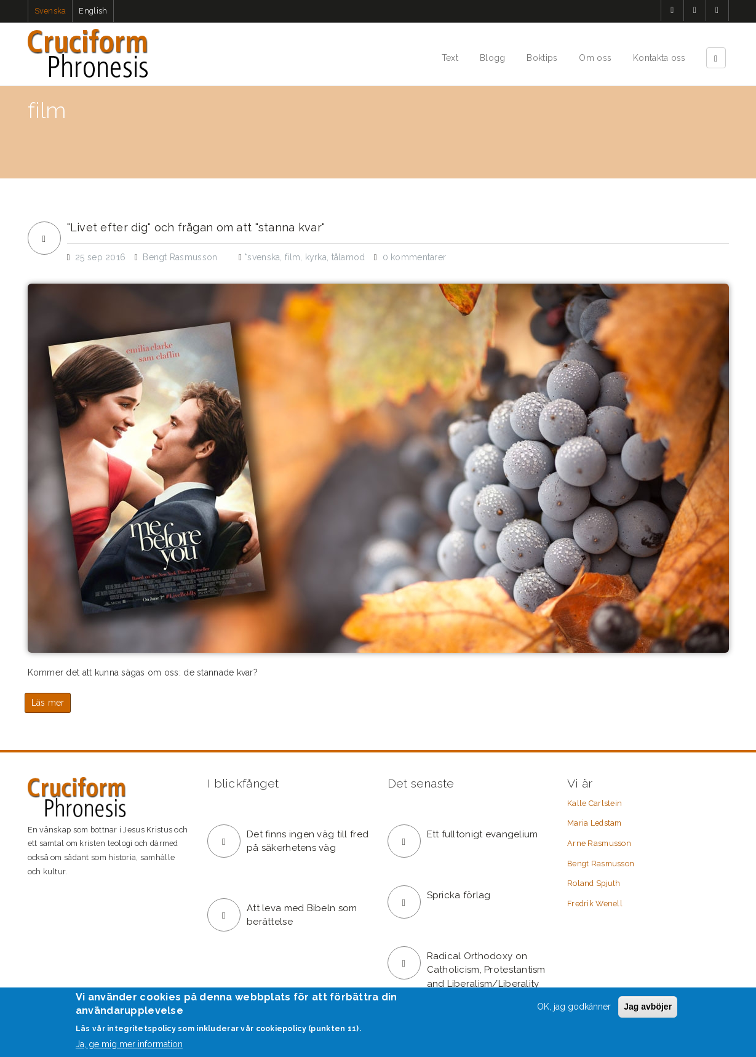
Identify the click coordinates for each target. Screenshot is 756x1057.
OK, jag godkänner (574, 1006)
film (292, 257)
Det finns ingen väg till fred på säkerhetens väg (307, 841)
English (93, 10)
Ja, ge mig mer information (129, 1044)
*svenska (262, 257)
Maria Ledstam (594, 823)
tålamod (348, 257)
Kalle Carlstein (594, 803)
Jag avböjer (648, 1006)
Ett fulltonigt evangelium (482, 834)
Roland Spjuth (594, 883)
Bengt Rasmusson (600, 863)
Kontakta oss (659, 58)
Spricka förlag (459, 895)
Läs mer (48, 703)
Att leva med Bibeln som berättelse (302, 915)
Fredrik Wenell (595, 903)
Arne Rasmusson (599, 843)
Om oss (595, 58)
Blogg (492, 58)
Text (450, 58)
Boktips (542, 58)
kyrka (316, 257)
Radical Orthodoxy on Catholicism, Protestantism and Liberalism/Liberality (486, 970)
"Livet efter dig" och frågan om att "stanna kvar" (196, 227)
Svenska (50, 10)
